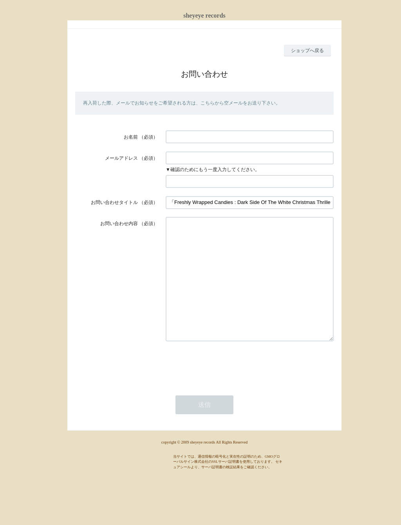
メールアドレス (121, 158)
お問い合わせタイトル (114, 202)
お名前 (131, 137)
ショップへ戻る (307, 50)
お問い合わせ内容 (119, 223)
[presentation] (225, 388)
